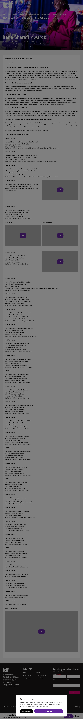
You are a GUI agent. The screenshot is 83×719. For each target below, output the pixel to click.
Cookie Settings (26, 711)
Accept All (49, 711)
